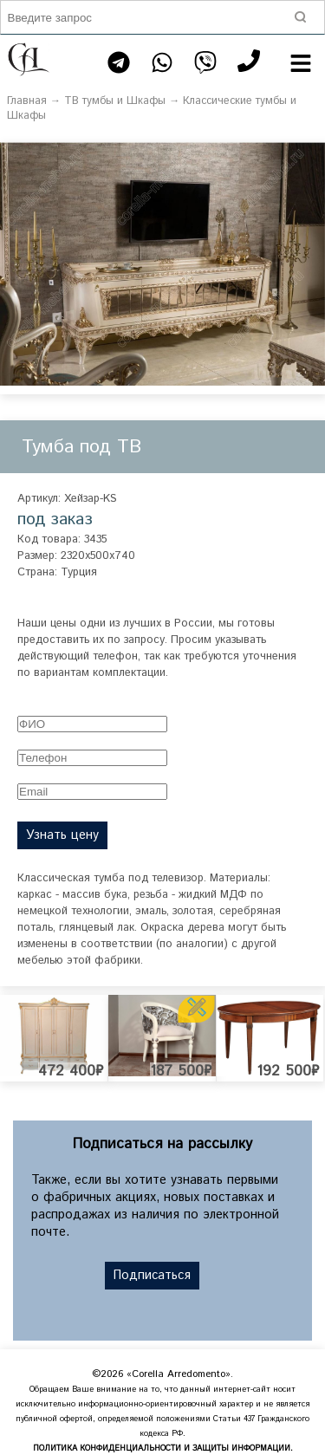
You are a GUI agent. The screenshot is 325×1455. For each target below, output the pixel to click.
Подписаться (152, 1275)
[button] (309, 158)
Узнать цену (62, 835)
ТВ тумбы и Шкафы (115, 101)
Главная (27, 101)
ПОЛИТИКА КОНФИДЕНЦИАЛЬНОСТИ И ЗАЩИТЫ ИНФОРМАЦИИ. (163, 1448)
